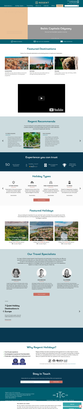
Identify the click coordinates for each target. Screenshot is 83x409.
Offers (53, 6)
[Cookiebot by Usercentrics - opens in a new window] (8, 406)
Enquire (60, 6)
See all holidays (14, 195)
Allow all (72, 397)
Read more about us (65, 356)
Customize (72, 401)
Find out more (8, 319)
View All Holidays (41, 200)
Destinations (8, 6)
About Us (38, 6)
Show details (20, 406)
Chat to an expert (41, 294)
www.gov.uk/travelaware (71, 363)
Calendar (46, 6)
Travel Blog (30, 6)
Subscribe (56, 381)
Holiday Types (19, 6)
